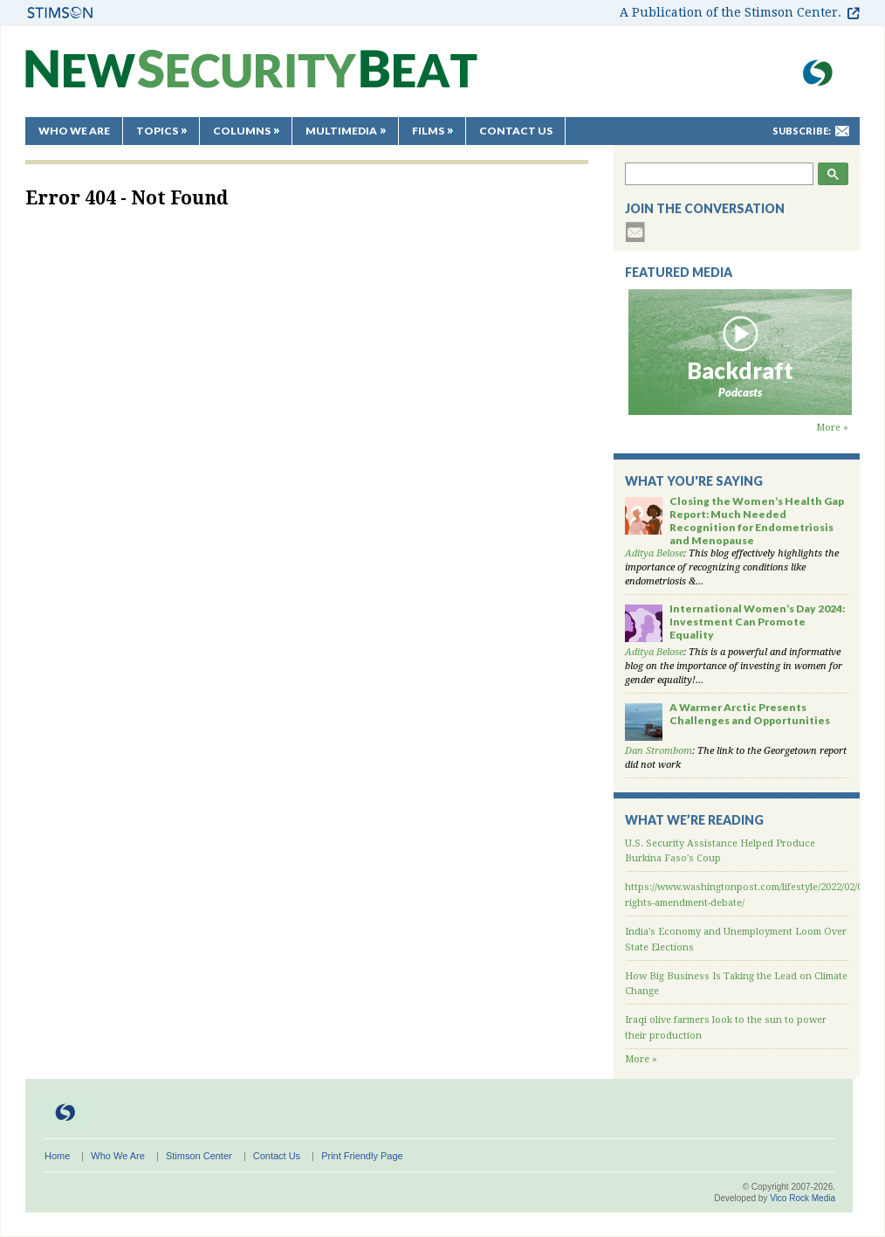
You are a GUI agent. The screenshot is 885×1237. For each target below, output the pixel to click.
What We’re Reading (694, 819)
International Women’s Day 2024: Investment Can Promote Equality (757, 621)
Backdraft (740, 370)
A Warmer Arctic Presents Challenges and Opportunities (749, 714)
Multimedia (341, 130)
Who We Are (74, 130)
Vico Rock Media (802, 1198)
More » (832, 427)
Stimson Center (199, 1156)
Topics (157, 130)
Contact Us (515, 130)
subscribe (635, 232)
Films (428, 130)
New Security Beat (251, 77)
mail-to (842, 131)
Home (57, 1156)
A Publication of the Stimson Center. (730, 12)
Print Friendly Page (362, 1156)
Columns (242, 130)
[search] (720, 173)
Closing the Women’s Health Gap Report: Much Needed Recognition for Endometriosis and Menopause (756, 520)
